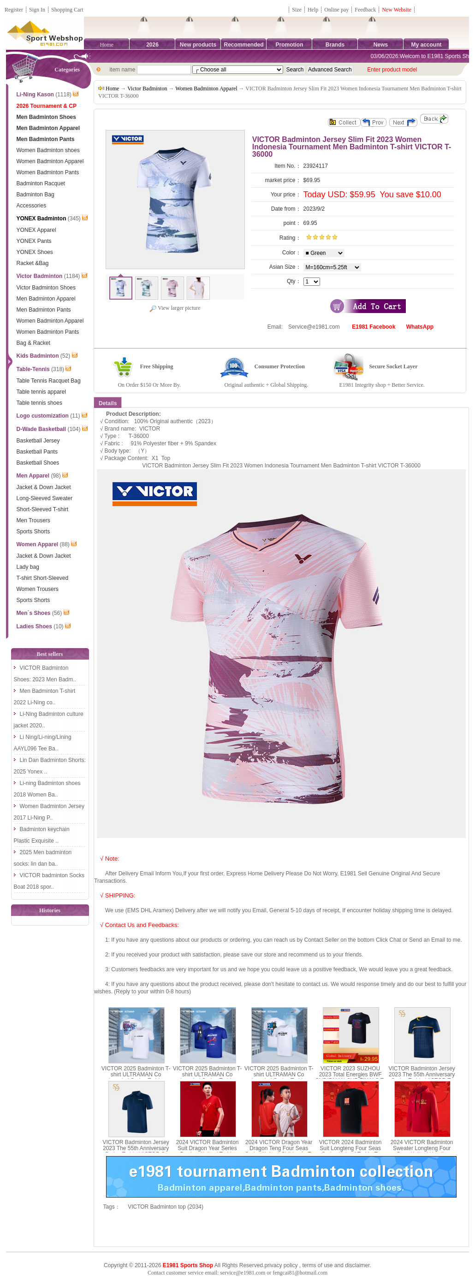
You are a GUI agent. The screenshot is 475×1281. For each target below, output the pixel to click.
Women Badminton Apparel (206, 88)
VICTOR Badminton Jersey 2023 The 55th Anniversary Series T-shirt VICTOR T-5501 (421, 1077)
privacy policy (280, 1265)
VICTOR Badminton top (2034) (165, 1207)
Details (108, 403)
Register (14, 9)
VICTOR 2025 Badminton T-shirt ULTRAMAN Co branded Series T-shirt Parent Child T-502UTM (207, 1077)
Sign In (37, 9)
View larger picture (174, 308)
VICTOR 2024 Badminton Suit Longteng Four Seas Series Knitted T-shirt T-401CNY (350, 1151)
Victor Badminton (147, 88)
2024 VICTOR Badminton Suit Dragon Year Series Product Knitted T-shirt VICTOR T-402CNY (207, 1151)
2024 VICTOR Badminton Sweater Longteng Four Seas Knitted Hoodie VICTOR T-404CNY (422, 1151)
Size (297, 9)
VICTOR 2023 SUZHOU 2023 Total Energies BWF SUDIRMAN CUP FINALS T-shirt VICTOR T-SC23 (350, 1077)
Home (106, 44)
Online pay (336, 9)
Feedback (366, 9)
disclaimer (357, 1265)
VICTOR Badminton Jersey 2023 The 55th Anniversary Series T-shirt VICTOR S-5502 (135, 1151)
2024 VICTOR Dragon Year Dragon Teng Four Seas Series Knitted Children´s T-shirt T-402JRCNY (279, 1151)
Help (313, 9)
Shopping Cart (67, 9)
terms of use (317, 1265)
